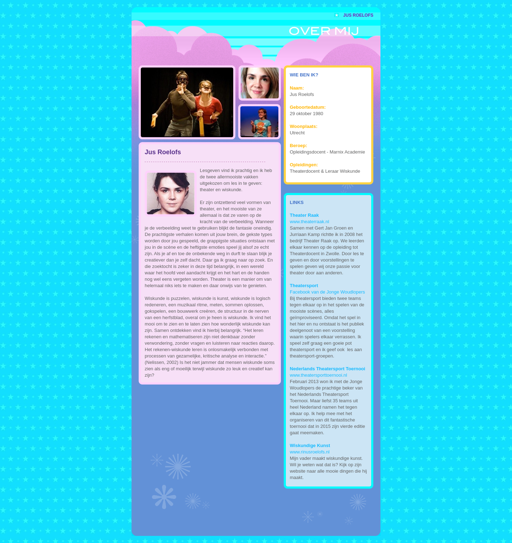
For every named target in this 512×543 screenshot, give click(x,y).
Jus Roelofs (358, 15)
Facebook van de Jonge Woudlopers (327, 292)
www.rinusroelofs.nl (310, 452)
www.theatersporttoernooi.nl (318, 375)
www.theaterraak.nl (309, 221)
